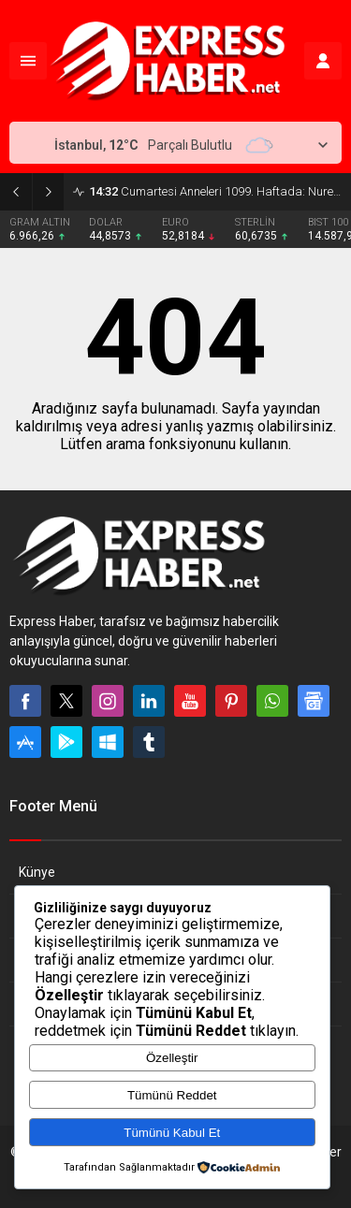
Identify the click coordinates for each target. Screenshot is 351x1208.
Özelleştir (172, 1058)
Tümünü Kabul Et (172, 1133)
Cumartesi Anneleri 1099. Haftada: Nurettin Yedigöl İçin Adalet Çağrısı (215, 191)
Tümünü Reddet (172, 1095)
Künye (37, 872)
